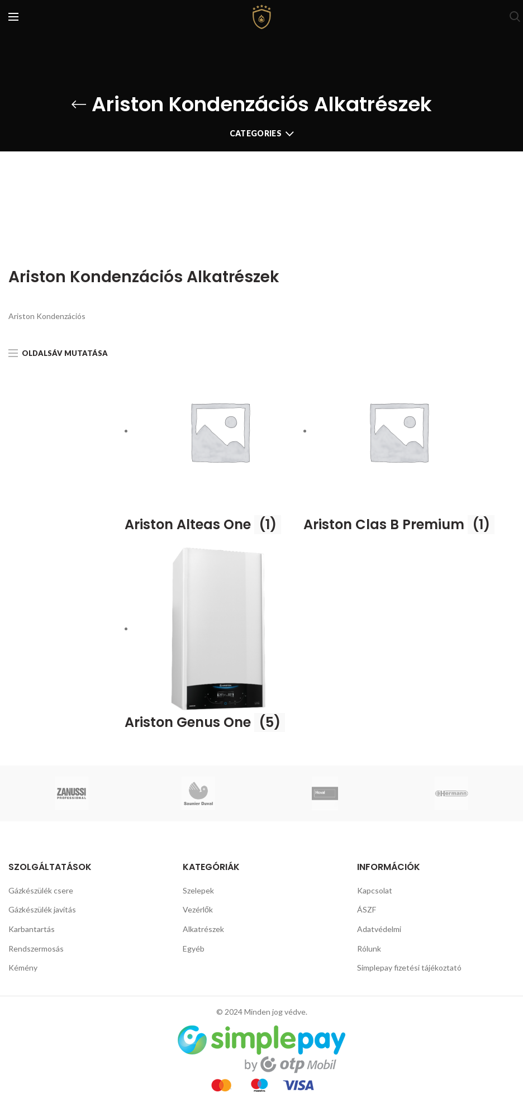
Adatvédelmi (379, 929)
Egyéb (194, 948)
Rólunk (369, 948)
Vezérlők (198, 909)
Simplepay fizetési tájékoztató (409, 967)
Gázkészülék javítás (42, 909)
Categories (256, 133)
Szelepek (198, 890)
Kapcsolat (374, 890)
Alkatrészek (203, 929)
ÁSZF (366, 909)
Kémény (22, 967)
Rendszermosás (36, 948)
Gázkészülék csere (40, 890)
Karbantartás (31, 929)
